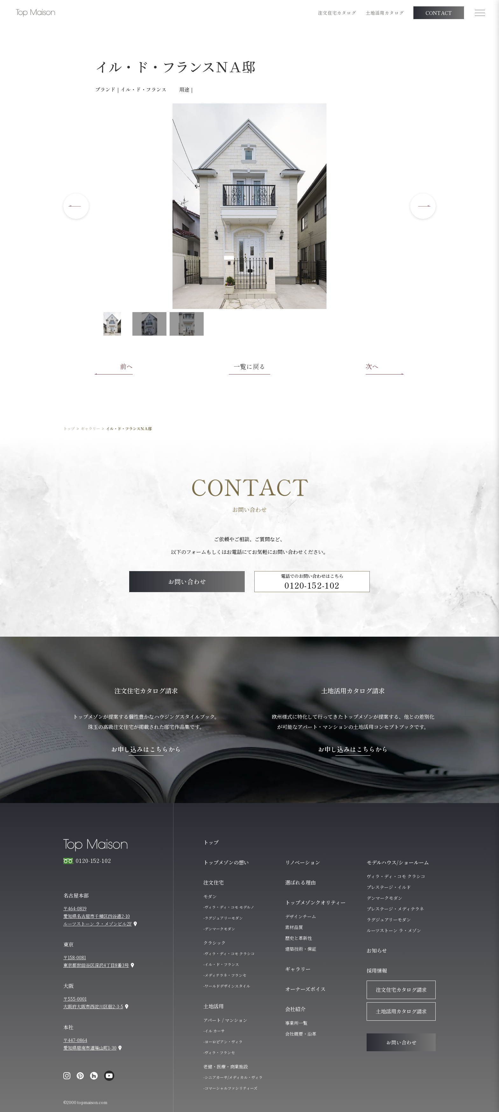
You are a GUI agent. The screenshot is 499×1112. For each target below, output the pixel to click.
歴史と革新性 (298, 938)
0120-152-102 (312, 585)
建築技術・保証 (300, 949)
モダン (210, 896)
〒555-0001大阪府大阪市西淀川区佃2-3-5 (93, 1003)
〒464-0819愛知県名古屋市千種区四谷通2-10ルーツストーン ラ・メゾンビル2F (97, 916)
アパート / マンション (225, 1020)
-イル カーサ (214, 1030)
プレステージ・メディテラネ (395, 909)
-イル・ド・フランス (221, 964)
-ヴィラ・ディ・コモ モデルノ (228, 907)
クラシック (214, 943)
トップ (69, 428)
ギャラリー (90, 428)
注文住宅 (213, 882)
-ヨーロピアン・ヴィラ (222, 1041)
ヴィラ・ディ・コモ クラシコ (396, 876)
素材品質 (294, 927)
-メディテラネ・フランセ (224, 975)
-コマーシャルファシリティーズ (230, 1088)
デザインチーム (300, 916)
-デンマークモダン (219, 928)
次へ (372, 366)
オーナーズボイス (305, 989)
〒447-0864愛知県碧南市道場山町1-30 (89, 1044)
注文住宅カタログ (337, 13)
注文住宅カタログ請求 (401, 989)
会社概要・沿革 (300, 1034)
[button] (112, 324)
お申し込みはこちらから (146, 749)
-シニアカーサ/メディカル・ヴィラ (233, 1077)
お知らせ (377, 950)
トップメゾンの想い (226, 862)
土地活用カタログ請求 (401, 1011)
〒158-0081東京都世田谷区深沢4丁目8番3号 (96, 961)
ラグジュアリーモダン (389, 919)
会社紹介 (295, 1009)
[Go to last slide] (76, 206)
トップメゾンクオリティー (315, 902)
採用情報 (377, 970)
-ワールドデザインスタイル (226, 986)
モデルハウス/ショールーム (398, 862)
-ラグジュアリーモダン (223, 917)
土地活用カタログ (385, 13)
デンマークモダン (384, 898)
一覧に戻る (249, 366)
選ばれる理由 (300, 882)
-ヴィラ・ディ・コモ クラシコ (229, 953)
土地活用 (213, 1006)
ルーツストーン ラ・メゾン (394, 930)
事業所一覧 (296, 1023)
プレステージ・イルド (389, 887)
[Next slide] (423, 206)
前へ (126, 366)
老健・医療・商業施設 (225, 1066)
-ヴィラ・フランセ (219, 1052)
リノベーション (302, 862)
